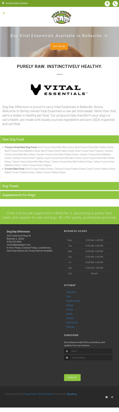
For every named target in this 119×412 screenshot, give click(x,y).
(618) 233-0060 (14, 247)
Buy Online (59, 46)
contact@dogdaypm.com (19, 250)
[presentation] (80, 371)
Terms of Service (46, 399)
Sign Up (72, 383)
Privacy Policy (29, 399)
